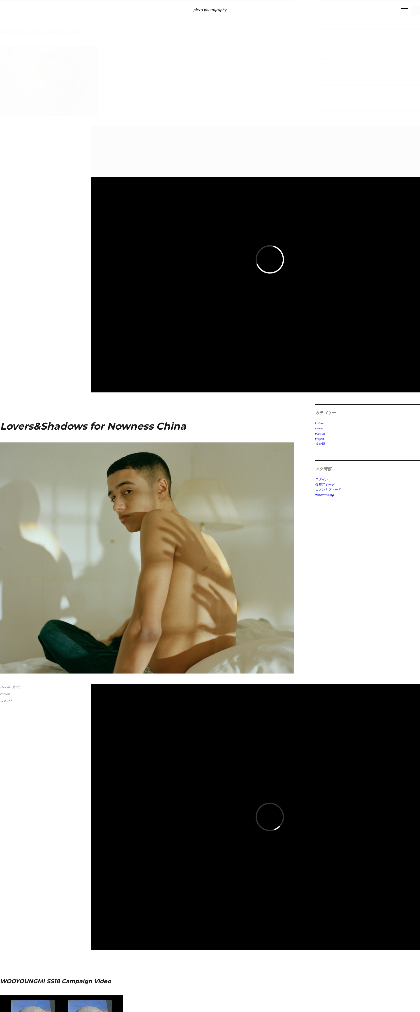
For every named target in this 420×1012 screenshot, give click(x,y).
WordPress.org (324, 495)
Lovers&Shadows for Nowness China (93, 426)
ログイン (321, 479)
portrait (320, 433)
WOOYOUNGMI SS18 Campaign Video (55, 981)
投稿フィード (324, 484)
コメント (6, 701)
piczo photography (210, 9)
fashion (319, 423)
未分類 (320, 444)
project (319, 438)
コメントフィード (328, 489)
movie (5, 694)
